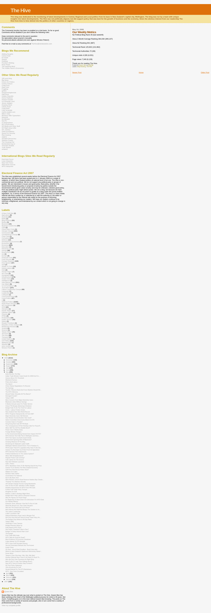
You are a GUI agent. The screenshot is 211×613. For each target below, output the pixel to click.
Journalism (6, 287)
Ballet (4, 218)
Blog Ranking (81, 66)
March (8, 575)
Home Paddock (7, 98)
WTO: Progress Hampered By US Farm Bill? (19, 414)
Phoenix (4, 314)
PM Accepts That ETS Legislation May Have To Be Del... (23, 448)
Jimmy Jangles (7, 103)
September (10, 364)
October (9, 362)
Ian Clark (5, 273)
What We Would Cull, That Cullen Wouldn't (19, 505)
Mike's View (6, 114)
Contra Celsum (7, 84)
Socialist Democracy (9, 138)
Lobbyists (5, 295)
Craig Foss (6, 85)
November (9, 360)
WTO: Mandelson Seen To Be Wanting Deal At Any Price (23, 466)
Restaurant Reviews (9, 326)
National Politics (7, 302)
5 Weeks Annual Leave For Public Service (18, 404)
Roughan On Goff (11, 491)
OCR (3, 307)
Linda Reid (5, 108)
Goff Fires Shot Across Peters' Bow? (17, 469)
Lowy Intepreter (7, 161)
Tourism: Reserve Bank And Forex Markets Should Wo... (23, 390)
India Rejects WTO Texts (13, 527)
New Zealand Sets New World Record (17, 412)
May (7, 372)
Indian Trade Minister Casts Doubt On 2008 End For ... (22, 376)
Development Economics (10, 241)
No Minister (6, 119)
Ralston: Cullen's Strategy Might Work (17, 493)
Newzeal (5, 117)
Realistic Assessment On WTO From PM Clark (20, 487)
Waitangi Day (6, 342)
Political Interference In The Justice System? (19, 454)
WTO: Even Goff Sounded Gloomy (16, 543)
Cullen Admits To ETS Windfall (15, 541)
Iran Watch (5, 284)
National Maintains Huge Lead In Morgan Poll (19, 515)
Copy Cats (5, 236)
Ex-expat (5, 57)
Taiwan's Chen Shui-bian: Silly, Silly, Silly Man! (20, 555)
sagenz (4, 137)
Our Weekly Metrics (11, 501)
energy (4, 250)
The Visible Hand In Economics (13, 68)
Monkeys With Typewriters (11, 115)
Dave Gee (5, 87)
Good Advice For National (13, 475)
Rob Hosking (6, 135)
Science (4, 330)
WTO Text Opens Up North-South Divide (18, 438)
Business (5, 224)
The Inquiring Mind (8, 66)
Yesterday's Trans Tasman (13, 523)
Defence (5, 240)
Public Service (7, 319)
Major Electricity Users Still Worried (16, 416)
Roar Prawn (6, 64)
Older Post (205, 72)
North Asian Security (9, 303)
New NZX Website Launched (14, 462)
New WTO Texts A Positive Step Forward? (18, 563)
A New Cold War (7, 213)
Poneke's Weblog (8, 63)
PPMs (4, 316)
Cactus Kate (6, 56)
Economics (6, 243)
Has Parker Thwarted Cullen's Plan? (17, 529)
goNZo (4, 91)
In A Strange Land (8, 101)
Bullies (4, 222)
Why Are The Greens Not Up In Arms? (17, 507)
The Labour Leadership (12, 511)
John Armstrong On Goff (13, 567)
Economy (5, 245)
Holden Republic (7, 96)
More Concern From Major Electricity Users (19, 400)
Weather (5, 344)
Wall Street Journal (8, 164)
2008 (6, 358)
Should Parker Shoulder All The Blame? (18, 394)
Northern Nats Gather (12, 473)
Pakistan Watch (7, 312)
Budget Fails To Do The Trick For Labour (18, 408)
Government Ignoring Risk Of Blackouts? (18, 440)
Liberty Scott (6, 107)
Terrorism (5, 333)
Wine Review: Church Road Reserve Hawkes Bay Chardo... (24, 479)
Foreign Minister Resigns (13, 432)
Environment (6, 252)
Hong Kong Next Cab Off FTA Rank (16, 424)
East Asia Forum (7, 159)
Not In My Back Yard (12, 478)
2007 (6, 581)
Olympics (5, 309)
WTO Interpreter (7, 166)
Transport (5, 337)
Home (141, 72)
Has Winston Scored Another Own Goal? (18, 418)
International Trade (8, 282)
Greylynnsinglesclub (9, 92)
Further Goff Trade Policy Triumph (16, 489)
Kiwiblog (5, 61)
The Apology (9, 388)
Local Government (8, 296)
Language (5, 291)
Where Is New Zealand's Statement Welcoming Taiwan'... (23, 551)
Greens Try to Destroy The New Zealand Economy (21, 467)
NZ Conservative (8, 124)
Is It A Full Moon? (8, 286)
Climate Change (7, 231)
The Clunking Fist (8, 142)
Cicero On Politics (8, 82)
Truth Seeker (6, 147)
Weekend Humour (11, 380)
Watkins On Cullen (11, 472)
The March (8, 384)
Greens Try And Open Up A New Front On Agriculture (22, 450)
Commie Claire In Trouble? (14, 422)
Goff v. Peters (9, 463)
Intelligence (6, 280)
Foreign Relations (8, 261)
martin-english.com (8, 112)
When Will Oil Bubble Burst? (14, 456)
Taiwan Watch (7, 332)
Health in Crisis (7, 266)
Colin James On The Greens (14, 460)
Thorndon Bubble (8, 145)
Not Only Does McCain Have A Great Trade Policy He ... (23, 517)
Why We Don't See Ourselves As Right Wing (19, 559)
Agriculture (5, 215)
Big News (5, 80)
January (9, 579)
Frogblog (5, 89)
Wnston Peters (7, 348)
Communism (6, 233)
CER (3, 227)
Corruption (5, 238)
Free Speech (6, 263)
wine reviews (6, 346)
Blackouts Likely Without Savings (16, 402)
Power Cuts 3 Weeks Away (14, 430)
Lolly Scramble (7, 110)
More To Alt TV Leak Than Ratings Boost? (18, 561)
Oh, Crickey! (6, 130)
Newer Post (76, 72)
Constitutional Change (9, 234)
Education (5, 247)
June (8, 370)
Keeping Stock (7, 105)
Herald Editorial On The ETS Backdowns (18, 569)
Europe (4, 256)
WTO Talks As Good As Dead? (15, 537)
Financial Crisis (7, 257)
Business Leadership (9, 226)
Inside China (6, 279)
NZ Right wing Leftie (9, 128)
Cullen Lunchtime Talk (12, 513)
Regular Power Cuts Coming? (15, 457)
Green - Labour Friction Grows (15, 410)
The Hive (20, 10)
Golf (3, 264)
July (7, 368)
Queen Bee (8, 592)
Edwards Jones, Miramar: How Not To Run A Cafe (21, 503)
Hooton (4, 59)
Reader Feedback (8, 323)
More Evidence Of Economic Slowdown (18, 539)
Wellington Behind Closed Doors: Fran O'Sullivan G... (22, 446)
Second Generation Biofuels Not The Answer (19, 545)
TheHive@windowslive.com (41, 44)
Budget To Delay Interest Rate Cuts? (17, 531)
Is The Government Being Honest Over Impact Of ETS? (23, 434)
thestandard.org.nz (8, 144)
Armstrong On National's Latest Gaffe (17, 444)
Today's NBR (9, 398)
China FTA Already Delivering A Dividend (18, 406)
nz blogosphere (7, 122)
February (9, 577)
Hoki (3, 270)
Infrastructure (6, 277)
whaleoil (4, 149)
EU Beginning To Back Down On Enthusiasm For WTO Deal (24, 499)
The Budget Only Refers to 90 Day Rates (18, 519)
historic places (7, 268)
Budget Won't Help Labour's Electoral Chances (20, 495)
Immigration (6, 275)
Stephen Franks (7, 140)
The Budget (9, 533)
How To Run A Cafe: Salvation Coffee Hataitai (20, 485)
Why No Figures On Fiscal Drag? (16, 497)
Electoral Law (6, 249)
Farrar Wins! (9, 553)
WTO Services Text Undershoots (15, 452)
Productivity (6, 318)
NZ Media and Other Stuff (11, 126)
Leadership (6, 293)
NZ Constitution (7, 305)
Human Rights (7, 272)
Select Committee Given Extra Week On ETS (19, 420)
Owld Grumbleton (8, 131)
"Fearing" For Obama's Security (15, 481)
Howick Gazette (7, 99)
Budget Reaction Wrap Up (13, 525)
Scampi (4, 328)
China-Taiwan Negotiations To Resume (17, 386)
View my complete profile (11, 605)
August (8, 366)
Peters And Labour (11, 382)
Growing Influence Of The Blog (15, 442)
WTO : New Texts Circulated (14, 571)
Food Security (7, 259)
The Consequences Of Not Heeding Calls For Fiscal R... (23, 426)
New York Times (7, 163)
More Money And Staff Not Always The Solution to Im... (22, 509)
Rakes (4, 321)
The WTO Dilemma (11, 392)
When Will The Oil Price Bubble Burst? (17, 428)
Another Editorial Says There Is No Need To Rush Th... (22, 557)
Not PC (4, 121)
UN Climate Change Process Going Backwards (20, 483)
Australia (5, 217)
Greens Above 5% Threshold (14, 378)
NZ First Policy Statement (13, 565)
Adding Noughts (7, 54)
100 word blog (7, 78)
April (7, 573)
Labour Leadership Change (11, 289)
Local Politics (6, 298)
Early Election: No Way (12, 374)
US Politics (6, 341)
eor (3, 254)
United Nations (7, 339)
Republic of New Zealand (11, 325)
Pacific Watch (6, 310)
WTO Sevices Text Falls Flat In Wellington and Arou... (22, 436)
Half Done (5, 94)
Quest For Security (8, 133)
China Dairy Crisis (8, 229)
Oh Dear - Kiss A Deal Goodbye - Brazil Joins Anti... (21, 549)
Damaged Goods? (11, 396)
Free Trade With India (12, 535)
